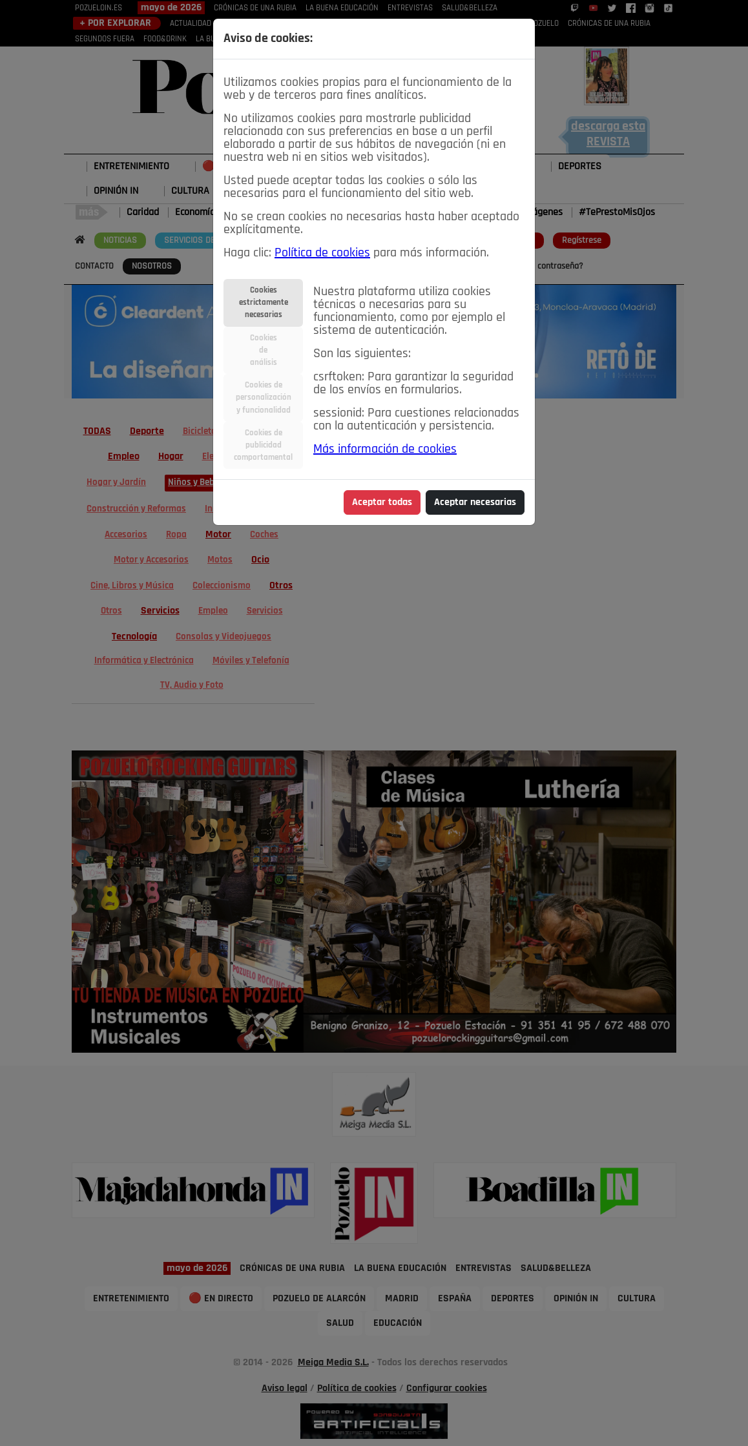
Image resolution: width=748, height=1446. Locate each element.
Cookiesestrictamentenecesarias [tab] (263, 302)
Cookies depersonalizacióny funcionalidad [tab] (263, 397)
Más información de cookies (385, 449)
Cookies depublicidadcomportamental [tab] (263, 445)
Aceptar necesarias (475, 502)
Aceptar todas (382, 502)
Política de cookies (322, 253)
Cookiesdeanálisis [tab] (263, 350)
